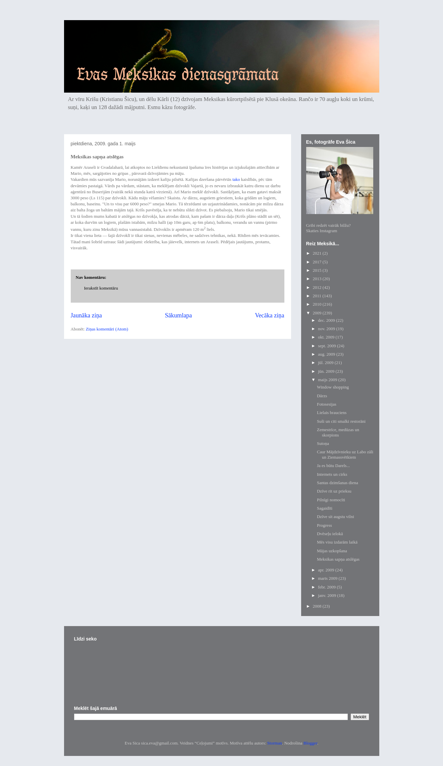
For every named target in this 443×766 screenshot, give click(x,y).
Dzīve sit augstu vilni (335, 516)
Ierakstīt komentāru (101, 288)
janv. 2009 (327, 595)
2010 (318, 304)
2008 (318, 606)
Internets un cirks (332, 474)
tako (236, 179)
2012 (318, 287)
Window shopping (333, 387)
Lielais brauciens (331, 412)
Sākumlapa (178, 315)
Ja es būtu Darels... (333, 465)
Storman (274, 743)
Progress (324, 525)
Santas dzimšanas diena (337, 482)
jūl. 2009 (326, 362)
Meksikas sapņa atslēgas (338, 559)
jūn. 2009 (326, 371)
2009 (318, 312)
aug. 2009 (327, 354)
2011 (318, 295)
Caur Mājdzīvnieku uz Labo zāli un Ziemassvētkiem (345, 454)
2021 (318, 253)
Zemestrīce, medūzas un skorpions (338, 432)
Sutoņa (323, 443)
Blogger (310, 743)
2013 (318, 278)
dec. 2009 (327, 320)
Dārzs (322, 395)
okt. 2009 (326, 337)
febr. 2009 (327, 587)
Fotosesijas (326, 404)
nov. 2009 (327, 328)
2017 (318, 261)
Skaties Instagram (321, 230)
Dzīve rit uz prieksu (334, 491)
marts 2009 (328, 578)
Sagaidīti (324, 508)
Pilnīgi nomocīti (331, 499)
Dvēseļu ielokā (330, 533)
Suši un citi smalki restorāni (341, 421)
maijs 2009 (328, 379)
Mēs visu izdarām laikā (337, 542)
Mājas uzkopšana (332, 550)
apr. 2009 (326, 569)
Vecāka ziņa (269, 315)
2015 (318, 270)
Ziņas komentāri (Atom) (107, 328)
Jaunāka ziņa (86, 315)
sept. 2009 (327, 345)
